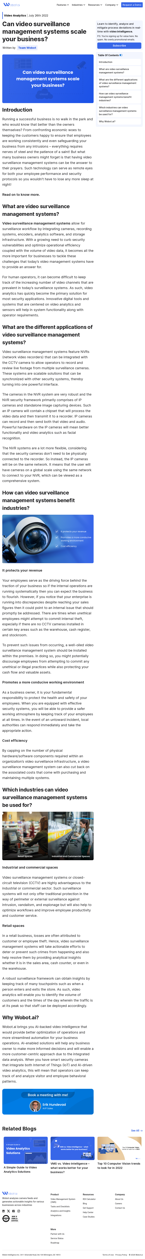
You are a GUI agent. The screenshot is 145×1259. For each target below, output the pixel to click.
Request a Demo (132, 4)
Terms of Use (108, 1255)
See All (137, 1130)
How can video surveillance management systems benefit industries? (115, 97)
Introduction (105, 62)
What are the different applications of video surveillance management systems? (118, 83)
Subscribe (119, 46)
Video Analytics (15, 15)
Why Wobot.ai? (107, 121)
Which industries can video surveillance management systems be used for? (117, 111)
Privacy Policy (121, 1255)
